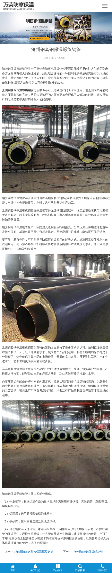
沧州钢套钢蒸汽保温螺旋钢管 (34, 551)
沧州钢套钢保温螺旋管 (88, 551)
